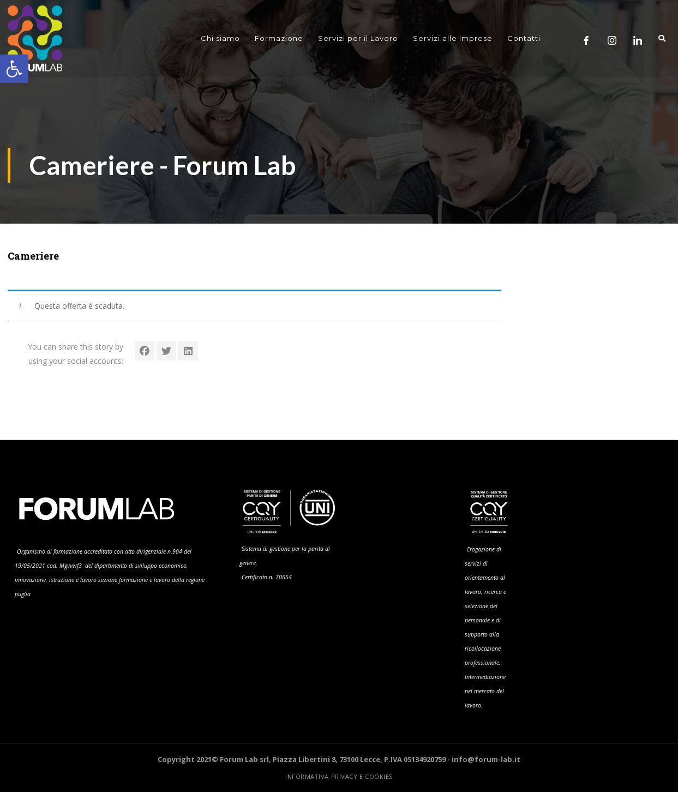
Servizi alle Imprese (453, 38)
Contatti (524, 38)
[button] (14, 69)
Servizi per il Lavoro (358, 38)
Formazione (279, 38)
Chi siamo (220, 38)
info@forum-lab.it (486, 759)
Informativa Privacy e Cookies (339, 776)
